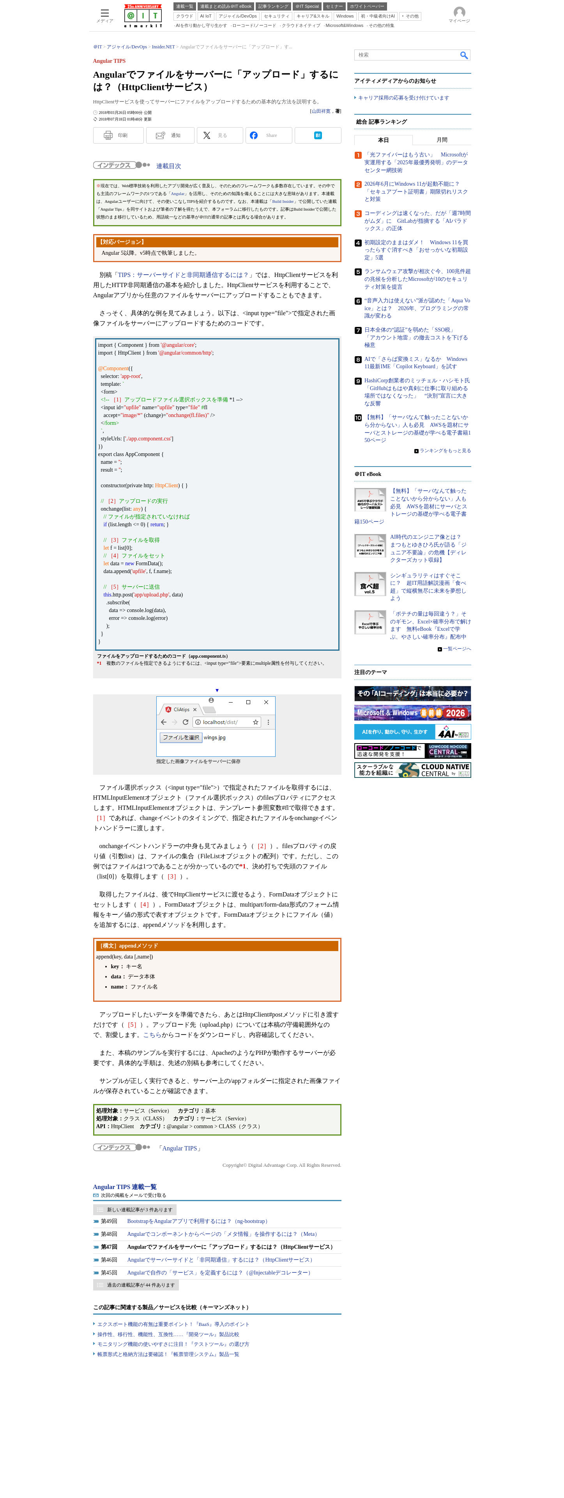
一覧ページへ (457, 649)
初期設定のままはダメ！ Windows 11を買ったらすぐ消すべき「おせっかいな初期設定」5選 (416, 250)
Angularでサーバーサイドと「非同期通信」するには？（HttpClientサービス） (221, 1260)
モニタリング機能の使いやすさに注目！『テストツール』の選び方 (173, 1344)
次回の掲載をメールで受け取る (133, 1195)
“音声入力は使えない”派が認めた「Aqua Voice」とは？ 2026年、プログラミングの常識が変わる (417, 308)
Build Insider (283, 201)
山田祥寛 (321, 111)
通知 (175, 135)
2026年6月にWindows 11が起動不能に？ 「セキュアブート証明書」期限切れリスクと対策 (416, 191)
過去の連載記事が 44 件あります (141, 1285)
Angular (177, 194)
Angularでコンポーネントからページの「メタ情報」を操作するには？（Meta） (223, 1234)
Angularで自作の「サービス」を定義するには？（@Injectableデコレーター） (220, 1273)
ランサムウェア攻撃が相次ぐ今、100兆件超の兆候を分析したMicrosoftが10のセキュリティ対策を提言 (417, 279)
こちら (152, 1034)
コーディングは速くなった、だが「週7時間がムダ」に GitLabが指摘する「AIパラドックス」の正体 (417, 220)
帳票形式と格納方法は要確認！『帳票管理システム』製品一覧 (168, 1354)
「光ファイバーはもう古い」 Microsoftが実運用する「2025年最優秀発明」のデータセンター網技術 (416, 162)
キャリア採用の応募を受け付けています (403, 98)
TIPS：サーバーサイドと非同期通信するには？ (183, 275)
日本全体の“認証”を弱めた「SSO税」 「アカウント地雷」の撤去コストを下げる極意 (416, 337)
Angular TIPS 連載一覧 (125, 1187)
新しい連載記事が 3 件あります (140, 1209)
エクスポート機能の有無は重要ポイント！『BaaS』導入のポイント (173, 1324)
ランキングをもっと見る (445, 450)
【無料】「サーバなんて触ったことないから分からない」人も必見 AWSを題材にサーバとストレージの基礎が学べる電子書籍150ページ (410, 506)
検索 (464, 55)
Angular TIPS (180, 1148)
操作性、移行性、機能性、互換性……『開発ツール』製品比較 (168, 1334)
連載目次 (168, 166)
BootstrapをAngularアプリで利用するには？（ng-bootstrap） (199, 1221)
